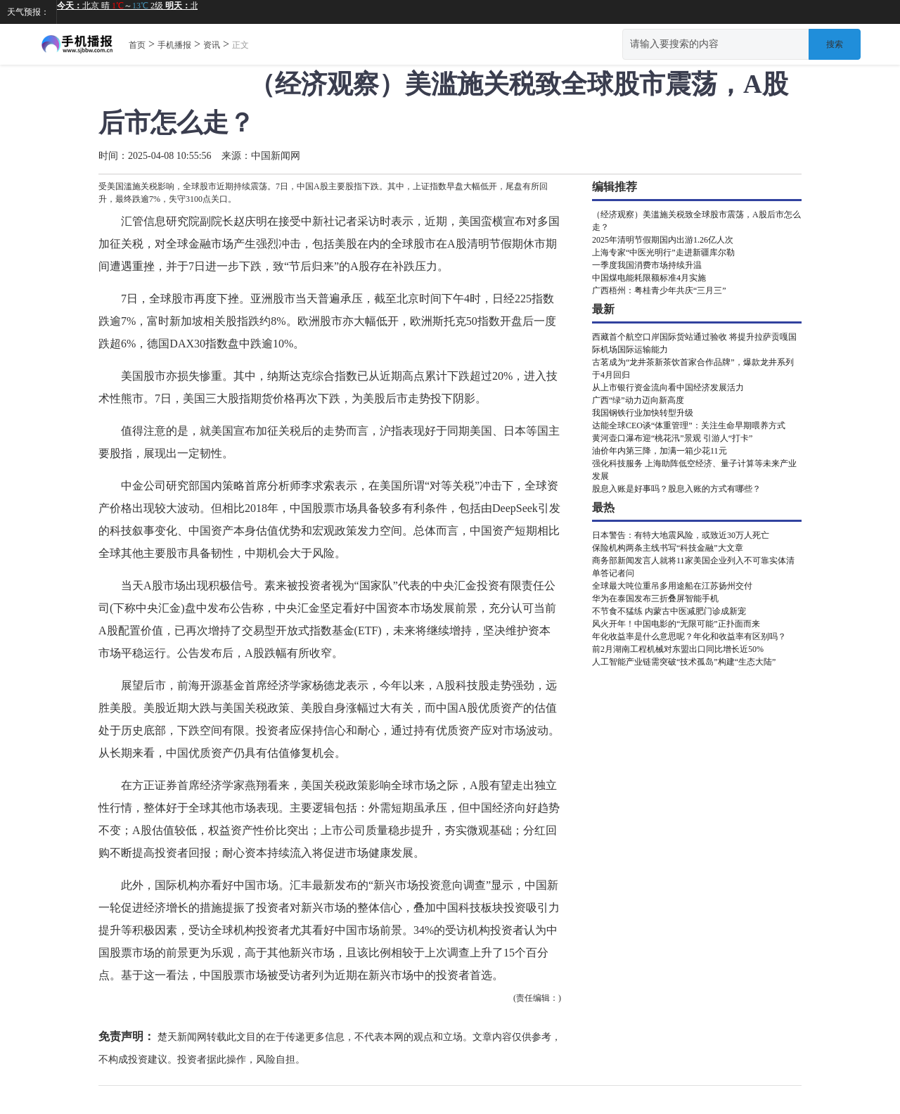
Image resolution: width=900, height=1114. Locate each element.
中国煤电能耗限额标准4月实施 (649, 278)
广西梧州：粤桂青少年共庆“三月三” (659, 290)
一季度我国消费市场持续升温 (647, 265)
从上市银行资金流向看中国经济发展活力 (668, 387)
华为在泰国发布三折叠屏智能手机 (655, 598)
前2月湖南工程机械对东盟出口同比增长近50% (678, 649)
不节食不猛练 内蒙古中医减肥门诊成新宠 (669, 611)
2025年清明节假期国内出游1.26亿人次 (662, 240)
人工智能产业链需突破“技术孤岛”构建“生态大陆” (684, 662)
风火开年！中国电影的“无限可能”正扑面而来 (676, 624)
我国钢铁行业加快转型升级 (642, 413)
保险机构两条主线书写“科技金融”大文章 (667, 548)
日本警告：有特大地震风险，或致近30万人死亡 (680, 535)
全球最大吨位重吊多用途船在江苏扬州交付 (672, 586)
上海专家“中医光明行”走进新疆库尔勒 (663, 252)
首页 (137, 45)
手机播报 (174, 45)
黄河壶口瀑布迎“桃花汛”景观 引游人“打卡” (672, 438)
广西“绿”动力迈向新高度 (638, 400)
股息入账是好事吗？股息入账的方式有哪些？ (676, 489)
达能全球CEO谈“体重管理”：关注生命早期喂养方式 (688, 425)
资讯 (211, 45)
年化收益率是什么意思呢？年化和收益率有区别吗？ (689, 636)
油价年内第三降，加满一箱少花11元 (659, 451)
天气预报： (28, 12)
